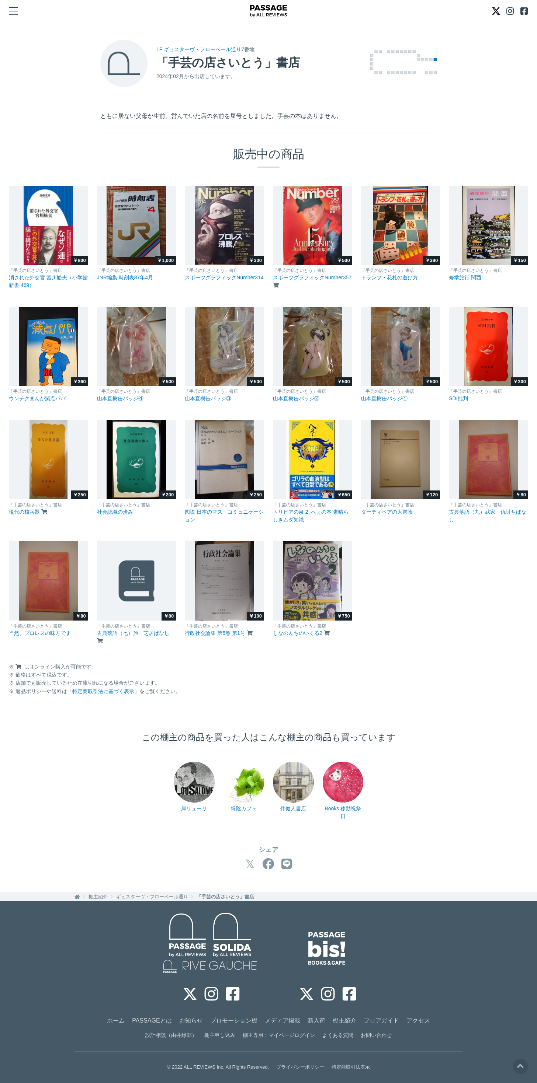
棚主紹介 (98, 896)
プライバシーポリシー (300, 1067)
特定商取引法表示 (351, 1067)
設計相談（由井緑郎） (171, 1035)
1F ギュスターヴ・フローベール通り (198, 49)
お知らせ (191, 1020)
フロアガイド (381, 1020)
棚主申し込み (219, 1035)
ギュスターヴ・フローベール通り (152, 896)
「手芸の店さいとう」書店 (225, 896)
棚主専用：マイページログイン (279, 1035)
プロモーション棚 (233, 1020)
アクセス (418, 1020)
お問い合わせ (376, 1035)
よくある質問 (337, 1035)
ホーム (116, 1020)
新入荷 (316, 1020)
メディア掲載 (282, 1020)
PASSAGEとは (152, 1020)
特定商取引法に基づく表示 (103, 691)
